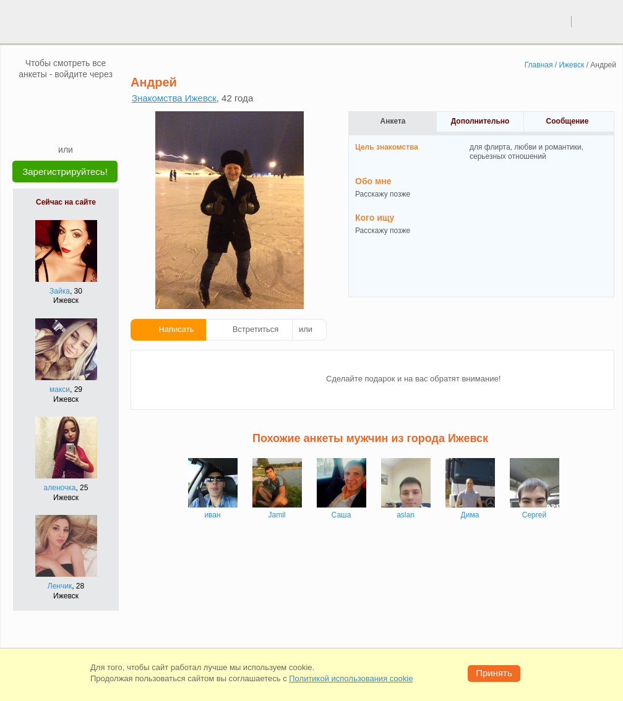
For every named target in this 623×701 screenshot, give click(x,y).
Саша (341, 515)
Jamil (276, 515)
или (305, 329)
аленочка (60, 487)
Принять (494, 673)
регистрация (597, 21)
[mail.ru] (65, 98)
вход (557, 21)
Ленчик (60, 586)
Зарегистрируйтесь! (65, 171)
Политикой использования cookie (351, 678)
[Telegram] (77, 125)
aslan (406, 515)
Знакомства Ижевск (174, 98)
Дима (470, 515)
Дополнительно (480, 121)
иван (212, 515)
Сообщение (567, 121)
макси (59, 389)
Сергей (534, 515)
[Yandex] (54, 125)
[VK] (42, 98)
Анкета (393, 121)
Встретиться (256, 329)
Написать (176, 329)
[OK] (89, 98)
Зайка (59, 291)
